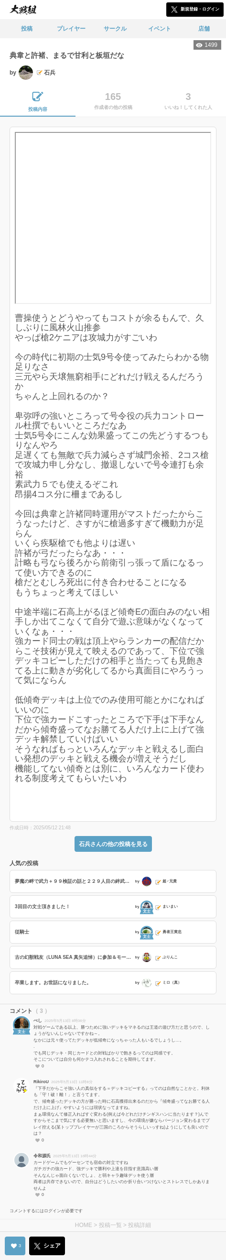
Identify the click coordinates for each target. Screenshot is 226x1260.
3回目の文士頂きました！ (42, 906)
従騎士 (22, 931)
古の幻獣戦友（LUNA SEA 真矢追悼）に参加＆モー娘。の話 (74, 957)
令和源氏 (42, 1155)
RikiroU (41, 1081)
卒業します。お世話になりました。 (53, 982)
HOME (83, 1225)
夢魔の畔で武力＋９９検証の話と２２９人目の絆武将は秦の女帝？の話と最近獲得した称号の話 (74, 881)
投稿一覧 (110, 1225)
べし (37, 1020)
